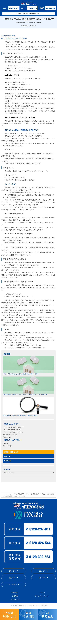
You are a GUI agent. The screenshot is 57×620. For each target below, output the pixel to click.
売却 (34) (6, 443)
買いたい (42, 571)
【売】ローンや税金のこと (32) (13, 432)
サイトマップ (15, 599)
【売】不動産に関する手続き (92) (13, 427)
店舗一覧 (7, 456)
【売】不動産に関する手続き (37, 494)
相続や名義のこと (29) (10, 435)
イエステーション (8, 494)
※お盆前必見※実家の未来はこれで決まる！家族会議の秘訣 (28, 406)
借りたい (42, 578)
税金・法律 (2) (7, 446)
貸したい (12, 578)
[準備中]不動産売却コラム (21, 494)
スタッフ (42, 592)
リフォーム (12, 584)
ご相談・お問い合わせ (11, 452)
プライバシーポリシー (42, 596)
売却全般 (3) (7, 437)
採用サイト (14, 592)
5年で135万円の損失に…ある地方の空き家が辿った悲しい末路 (28, 365)
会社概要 (15, 596)
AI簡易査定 (7, 461)
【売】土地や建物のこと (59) (12, 430)
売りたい (12, 571)
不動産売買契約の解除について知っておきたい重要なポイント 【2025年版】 (28, 386)
